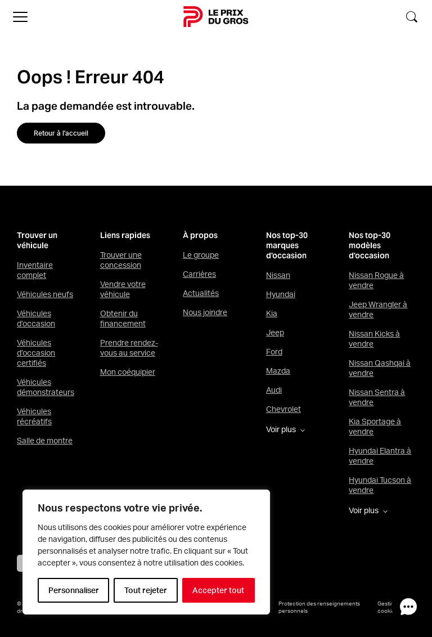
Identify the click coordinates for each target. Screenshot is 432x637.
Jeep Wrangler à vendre (378, 309)
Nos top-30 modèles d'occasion (369, 246)
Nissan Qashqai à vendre (380, 368)
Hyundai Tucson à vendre (380, 485)
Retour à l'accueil (61, 133)
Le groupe (201, 254)
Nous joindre (205, 312)
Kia (271, 313)
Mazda (278, 370)
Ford (274, 351)
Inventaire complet (35, 270)
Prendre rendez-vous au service (129, 347)
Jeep (275, 332)
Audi (274, 389)
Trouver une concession (121, 260)
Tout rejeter (145, 590)
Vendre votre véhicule (123, 289)
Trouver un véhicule (37, 240)
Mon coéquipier (127, 371)
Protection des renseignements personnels (319, 607)
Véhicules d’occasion (36, 318)
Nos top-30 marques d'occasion (287, 246)
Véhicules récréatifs (34, 416)
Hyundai (280, 294)
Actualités (201, 293)
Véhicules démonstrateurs (45, 387)
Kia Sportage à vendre (375, 426)
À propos (200, 235)
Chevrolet (283, 409)
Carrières (199, 274)
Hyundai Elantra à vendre (380, 455)
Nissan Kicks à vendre (374, 338)
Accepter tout (218, 590)
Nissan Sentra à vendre (377, 397)
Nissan (278, 275)
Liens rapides (125, 235)
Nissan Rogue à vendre (376, 280)
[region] (146, 552)
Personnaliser (73, 590)
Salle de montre (45, 440)
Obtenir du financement (123, 318)
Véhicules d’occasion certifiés (36, 352)
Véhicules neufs (45, 294)
